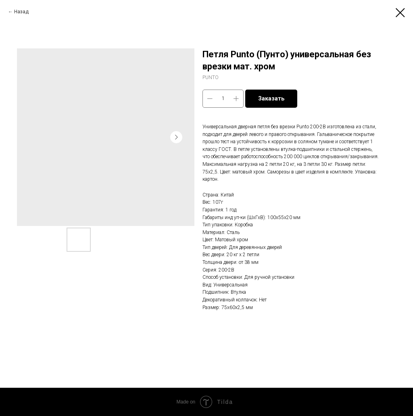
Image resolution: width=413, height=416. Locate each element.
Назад (21, 12)
